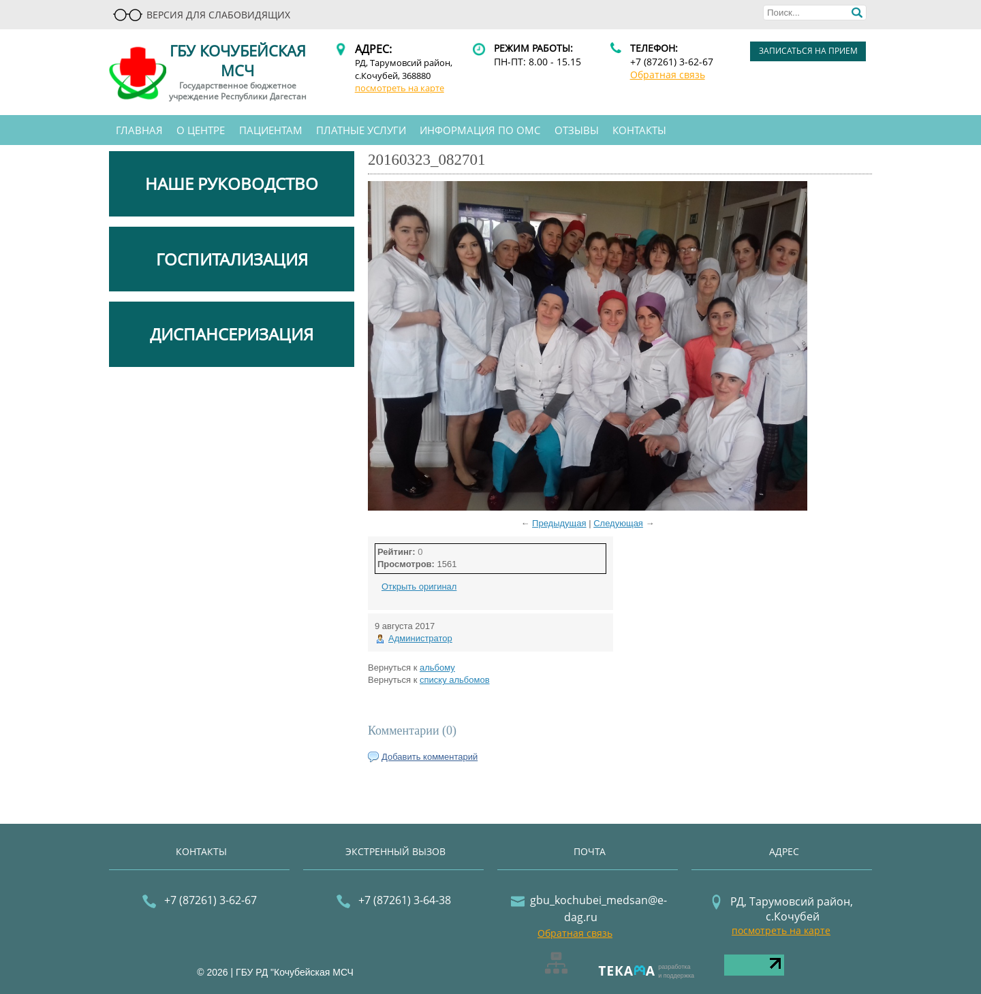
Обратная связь (667, 74)
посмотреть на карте (399, 88)
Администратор (420, 638)
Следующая (618, 523)
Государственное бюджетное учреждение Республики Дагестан (238, 91)
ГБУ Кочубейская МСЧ (238, 60)
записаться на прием (808, 51)
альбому (437, 667)
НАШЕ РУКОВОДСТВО (231, 183)
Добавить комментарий (430, 757)
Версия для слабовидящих (201, 14)
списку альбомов (455, 680)
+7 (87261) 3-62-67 (671, 61)
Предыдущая (559, 523)
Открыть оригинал (419, 586)
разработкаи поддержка (676, 971)
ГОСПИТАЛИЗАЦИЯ (232, 259)
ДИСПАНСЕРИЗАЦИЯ (231, 334)
